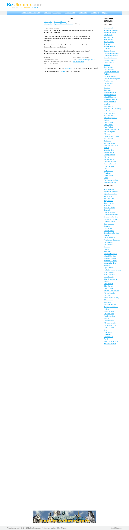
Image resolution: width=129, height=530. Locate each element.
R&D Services (108, 138)
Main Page (95, 13)
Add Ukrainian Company (31, 13)
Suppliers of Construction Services (63, 24)
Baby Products (108, 39)
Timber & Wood (109, 166)
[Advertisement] (24, 51)
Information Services (110, 99)
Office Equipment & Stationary (110, 119)
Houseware (107, 90)
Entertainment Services (111, 72)
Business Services (109, 46)
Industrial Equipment (110, 92)
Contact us (83, 13)
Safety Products (109, 152)
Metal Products (108, 115)
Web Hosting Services (111, 180)
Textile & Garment (110, 164)
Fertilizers (107, 74)
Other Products (108, 122)
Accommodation (109, 28)
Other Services (108, 125)
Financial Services (110, 76)
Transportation (108, 175)
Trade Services (108, 171)
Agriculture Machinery (111, 30)
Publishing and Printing (111, 136)
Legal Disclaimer (116, 528)
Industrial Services (110, 95)
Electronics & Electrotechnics (109, 68)
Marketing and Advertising (112, 108)
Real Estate (107, 141)
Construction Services (111, 55)
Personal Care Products (111, 129)
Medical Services (109, 113)
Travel (106, 178)
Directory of (16, 7)
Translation (107, 173)
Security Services (109, 155)
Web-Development (110, 182)
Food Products (108, 81)
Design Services (109, 62)
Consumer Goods (109, 60)
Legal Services (108, 106)
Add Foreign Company (52, 13)
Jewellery (107, 104)
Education (107, 65)
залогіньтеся (69, 68)
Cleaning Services (109, 51)
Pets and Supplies (109, 132)
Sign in (104, 13)
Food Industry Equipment (112, 79)
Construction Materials (111, 53)
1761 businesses (25, 7)
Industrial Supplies (110, 97)
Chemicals (107, 49)
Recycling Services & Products (111, 147)
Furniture (107, 88)
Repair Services (109, 150)
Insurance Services (110, 102)
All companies (48, 22)
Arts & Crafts (108, 35)
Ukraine (35, 7)
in (31, 7)
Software (107, 157)
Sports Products (109, 159)
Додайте (62, 71)
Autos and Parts (109, 37)
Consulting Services (110, 58)
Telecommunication (110, 161)
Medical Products (109, 111)
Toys (105, 168)
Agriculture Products (110, 32)
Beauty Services (109, 42)
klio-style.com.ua (78, 62)
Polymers (107, 134)
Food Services (108, 83)
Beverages (107, 44)
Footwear (107, 85)
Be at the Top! (70, 13)
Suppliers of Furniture (60, 22)
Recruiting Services (110, 143)
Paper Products (108, 127)
